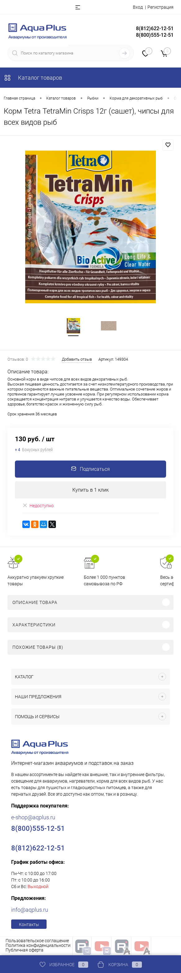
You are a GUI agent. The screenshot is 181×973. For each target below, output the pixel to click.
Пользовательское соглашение (37, 941)
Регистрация (160, 7)
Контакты (29, 925)
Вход (138, 7)
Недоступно (38, 506)
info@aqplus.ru (29, 910)
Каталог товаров (33, 77)
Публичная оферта (24, 950)
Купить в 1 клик (90, 491)
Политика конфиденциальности (38, 945)
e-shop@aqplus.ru (33, 818)
